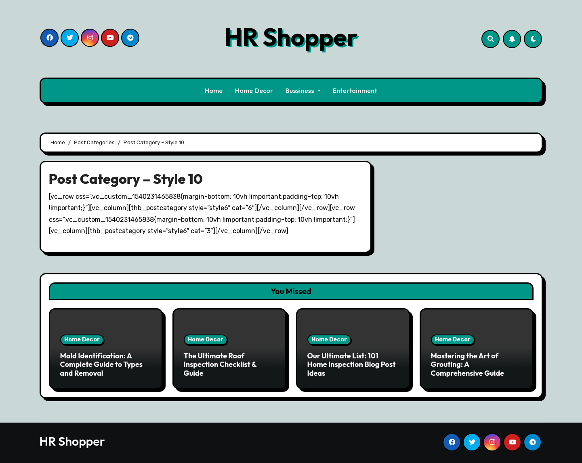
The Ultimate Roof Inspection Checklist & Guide (220, 364)
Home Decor (254, 90)
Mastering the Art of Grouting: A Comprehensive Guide (467, 364)
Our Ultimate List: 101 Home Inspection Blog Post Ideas (351, 364)
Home (214, 90)
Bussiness (303, 90)
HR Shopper (291, 36)
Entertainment (355, 90)
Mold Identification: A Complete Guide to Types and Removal (101, 364)
